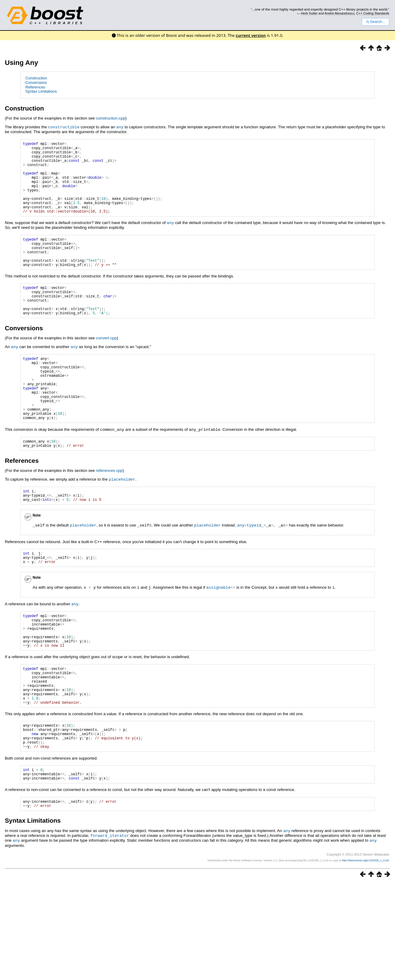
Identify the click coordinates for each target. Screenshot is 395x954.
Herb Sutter (309, 13)
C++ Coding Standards (372, 13)
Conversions (36, 82)
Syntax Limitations (41, 91)
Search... (375, 22)
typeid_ (255, 569)
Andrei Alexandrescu (340, 13)
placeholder (122, 521)
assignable (218, 634)
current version (251, 35)
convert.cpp (106, 365)
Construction (36, 78)
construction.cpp (110, 118)
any (119, 127)
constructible (63, 127)
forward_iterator (109, 907)
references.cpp (109, 513)
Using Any (21, 62)
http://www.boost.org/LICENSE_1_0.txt (365, 931)
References (35, 87)
